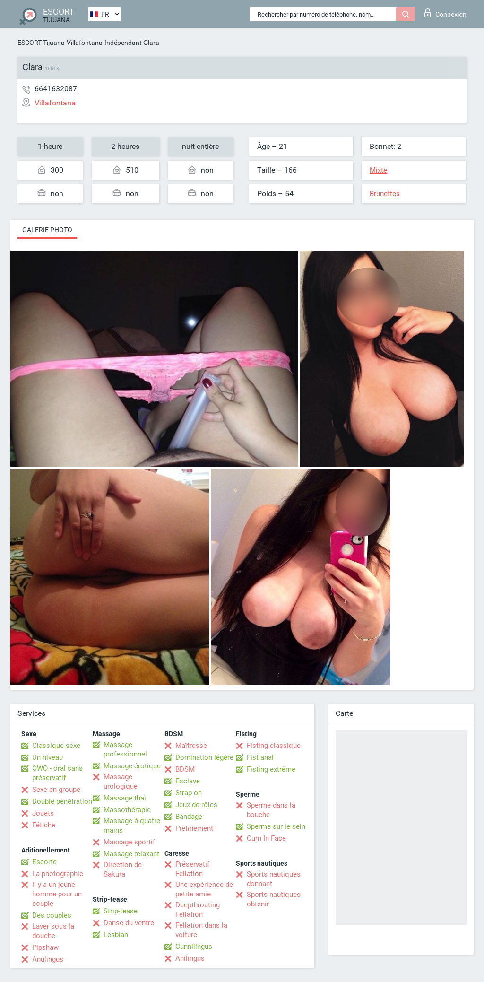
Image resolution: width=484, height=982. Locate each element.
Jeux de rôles (196, 804)
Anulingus (47, 959)
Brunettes (385, 194)
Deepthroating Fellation (197, 910)
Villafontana (85, 42)
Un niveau (47, 757)
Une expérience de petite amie (204, 889)
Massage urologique (121, 782)
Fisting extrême (271, 769)
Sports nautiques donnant (274, 879)
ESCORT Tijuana (41, 42)
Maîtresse (191, 745)
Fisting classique (274, 745)
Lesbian (116, 934)
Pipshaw (45, 947)
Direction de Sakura (123, 869)
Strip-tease (121, 911)
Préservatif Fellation (192, 869)
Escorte (44, 862)
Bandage (188, 816)
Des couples (51, 915)
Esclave (187, 781)
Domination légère (204, 757)
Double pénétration (62, 801)
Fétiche (43, 825)
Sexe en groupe (56, 789)
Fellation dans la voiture (201, 930)
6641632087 (56, 88)
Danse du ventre (129, 923)
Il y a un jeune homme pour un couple (57, 894)
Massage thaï (125, 798)
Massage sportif (129, 842)
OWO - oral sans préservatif (57, 773)
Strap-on (188, 793)
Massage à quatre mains (132, 825)
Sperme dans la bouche (271, 810)
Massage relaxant (131, 854)
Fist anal (260, 757)
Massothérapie (127, 810)
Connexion (445, 13)
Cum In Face (266, 838)
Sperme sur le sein (276, 826)
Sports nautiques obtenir (274, 899)
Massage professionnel (125, 749)
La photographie (57, 873)
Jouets (43, 813)
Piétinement (194, 828)
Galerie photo (47, 230)
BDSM (185, 769)
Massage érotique (132, 766)
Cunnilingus (193, 946)
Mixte (378, 170)
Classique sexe (56, 745)
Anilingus (190, 958)
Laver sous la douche (53, 931)
